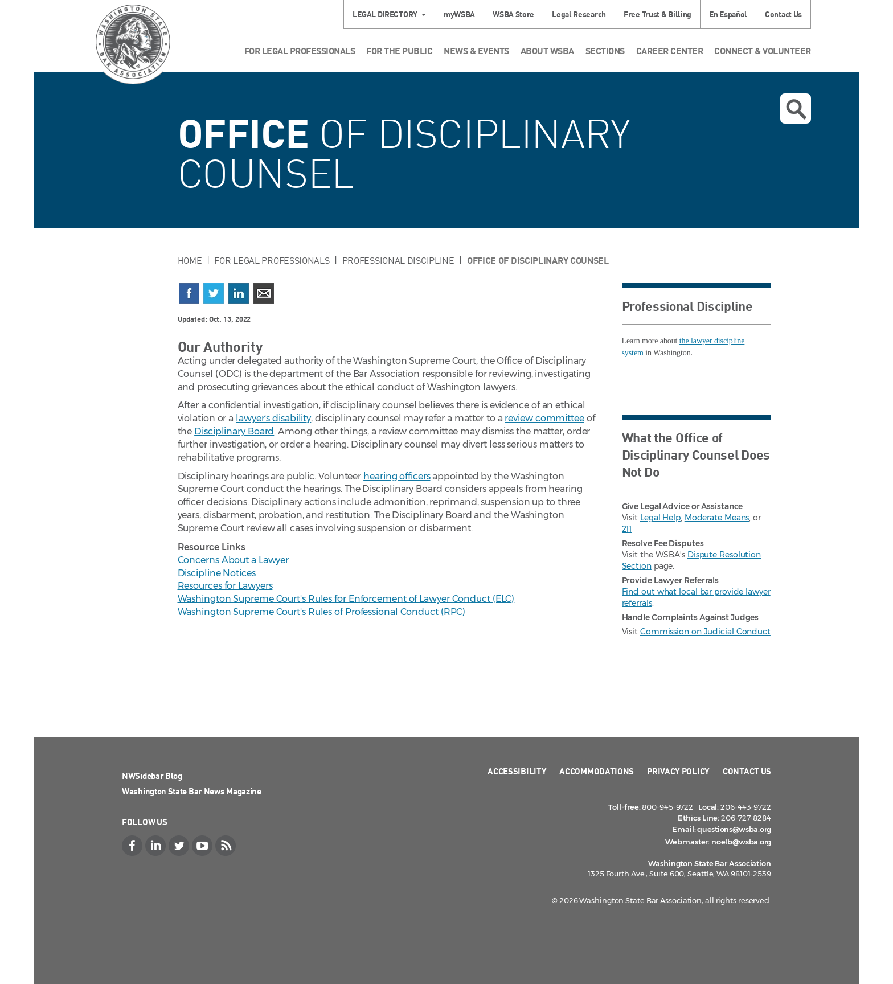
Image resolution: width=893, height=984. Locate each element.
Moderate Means (717, 517)
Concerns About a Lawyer (233, 560)
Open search (796, 109)
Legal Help (660, 517)
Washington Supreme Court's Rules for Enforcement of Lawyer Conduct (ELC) (346, 598)
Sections (605, 50)
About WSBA (547, 50)
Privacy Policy (678, 771)
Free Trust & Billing (657, 14)
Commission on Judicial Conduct (705, 631)
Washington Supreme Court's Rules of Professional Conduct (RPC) (322, 611)
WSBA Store (513, 14)
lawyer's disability (273, 418)
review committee (544, 418)
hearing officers (396, 476)
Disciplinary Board (234, 431)
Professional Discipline (398, 260)
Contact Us (783, 14)
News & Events (476, 50)
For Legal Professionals (299, 50)
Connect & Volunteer (762, 50)
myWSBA (459, 14)
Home (190, 260)
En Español (728, 14)
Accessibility (517, 771)
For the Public (399, 50)
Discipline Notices (217, 573)
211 (627, 529)
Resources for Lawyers (225, 585)
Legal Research (579, 14)
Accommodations (596, 771)
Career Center (669, 50)
